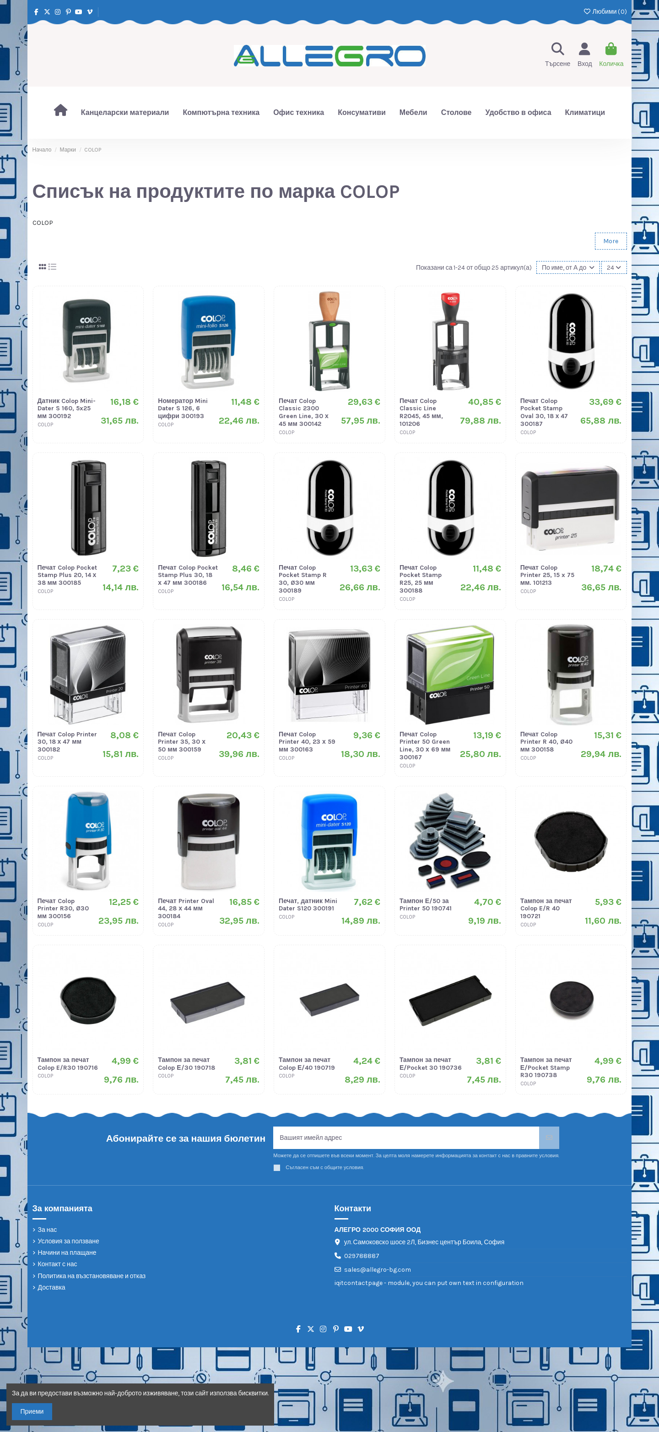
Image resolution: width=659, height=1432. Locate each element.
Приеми (32, 1412)
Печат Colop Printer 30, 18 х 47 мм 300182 (67, 742)
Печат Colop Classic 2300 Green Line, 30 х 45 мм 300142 (304, 412)
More (610, 241)
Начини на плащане (67, 1253)
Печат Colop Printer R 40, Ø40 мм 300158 (546, 742)
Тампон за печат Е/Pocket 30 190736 (431, 1064)
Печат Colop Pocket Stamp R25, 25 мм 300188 (421, 579)
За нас (47, 1230)
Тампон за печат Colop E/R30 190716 (68, 1064)
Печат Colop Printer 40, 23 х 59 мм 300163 (307, 742)
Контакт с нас (57, 1264)
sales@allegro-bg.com (377, 1270)
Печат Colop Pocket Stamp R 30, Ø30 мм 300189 (303, 579)
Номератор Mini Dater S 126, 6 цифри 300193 (183, 408)
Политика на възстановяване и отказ (92, 1276)
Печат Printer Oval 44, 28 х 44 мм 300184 (186, 908)
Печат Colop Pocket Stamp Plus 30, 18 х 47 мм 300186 (187, 575)
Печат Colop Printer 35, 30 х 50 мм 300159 (181, 742)
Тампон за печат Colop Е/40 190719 (307, 1064)
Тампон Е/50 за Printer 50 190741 (426, 905)
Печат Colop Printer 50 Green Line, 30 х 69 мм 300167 (425, 745)
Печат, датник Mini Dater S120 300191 (308, 905)
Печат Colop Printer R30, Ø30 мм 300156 (63, 908)
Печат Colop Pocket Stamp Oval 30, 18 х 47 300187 (544, 412)
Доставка (51, 1287)
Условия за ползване (68, 1241)
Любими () (605, 12)
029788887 (361, 1256)
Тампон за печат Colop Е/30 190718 (186, 1064)
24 (614, 268)
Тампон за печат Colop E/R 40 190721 (546, 908)
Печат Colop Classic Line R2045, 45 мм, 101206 (421, 412)
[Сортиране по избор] (568, 267)
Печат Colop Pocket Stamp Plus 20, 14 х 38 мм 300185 (67, 575)
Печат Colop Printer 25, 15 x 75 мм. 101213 (547, 575)
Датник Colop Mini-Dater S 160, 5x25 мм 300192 (67, 408)
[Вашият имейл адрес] (406, 1138)
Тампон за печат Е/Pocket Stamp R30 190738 (546, 1067)
